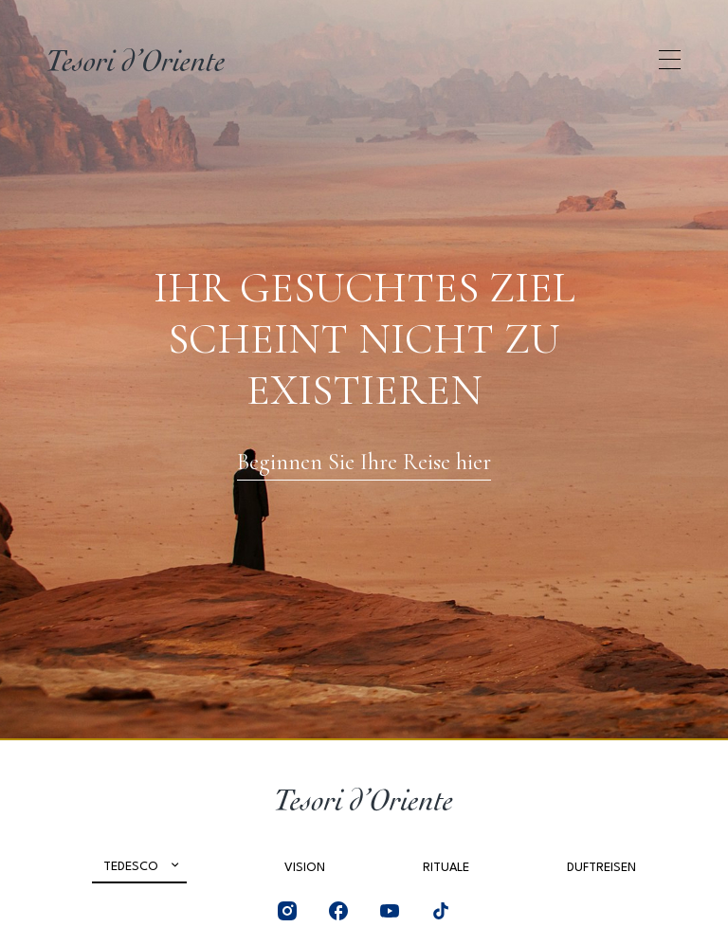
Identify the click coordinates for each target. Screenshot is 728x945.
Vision (304, 868)
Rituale (446, 868)
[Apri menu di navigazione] (670, 59)
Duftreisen (601, 868)
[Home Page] (136, 59)
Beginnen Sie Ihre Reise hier (364, 462)
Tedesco (130, 867)
